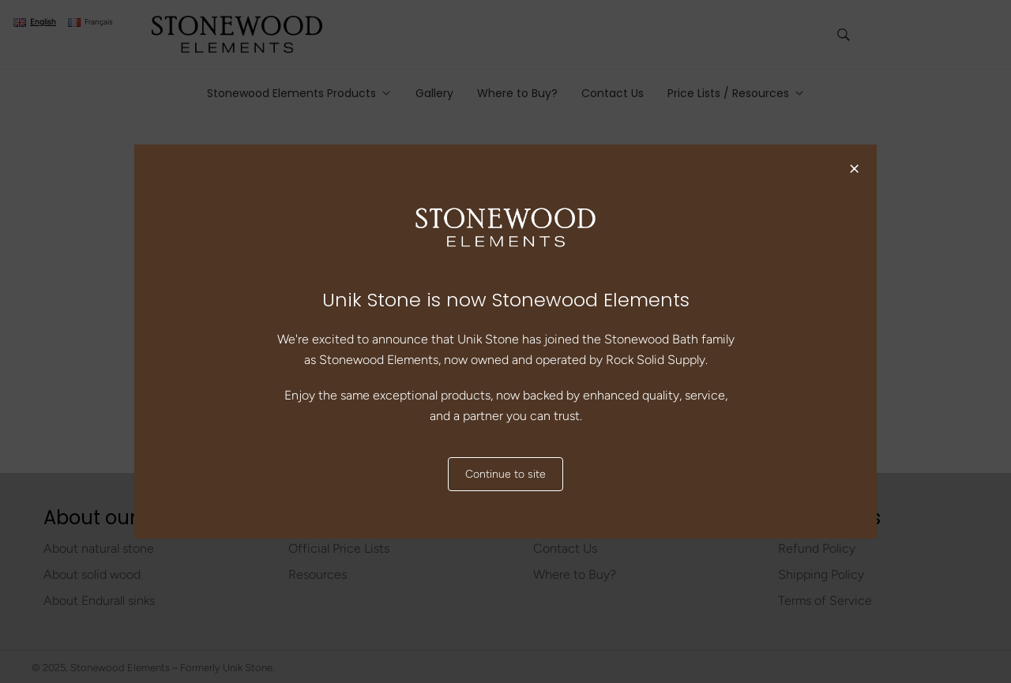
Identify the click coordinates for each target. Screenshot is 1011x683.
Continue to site (505, 474)
